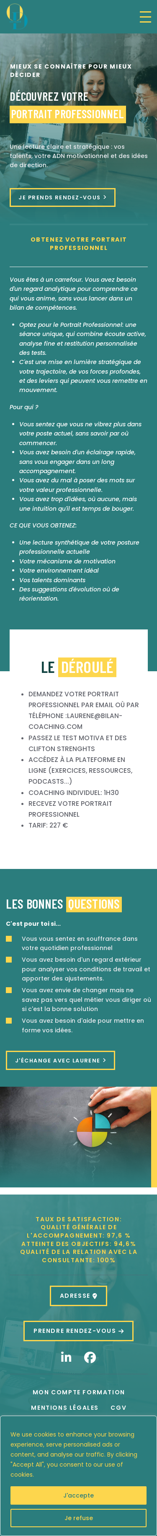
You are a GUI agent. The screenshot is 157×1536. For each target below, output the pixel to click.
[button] (145, 17)
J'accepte (78, 1495)
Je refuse (78, 1518)
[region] (78, 1476)
